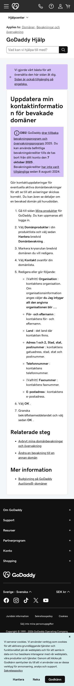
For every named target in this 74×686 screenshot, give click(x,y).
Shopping (9, 560)
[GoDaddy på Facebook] (6, 602)
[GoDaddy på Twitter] (36, 602)
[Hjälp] (51, 6)
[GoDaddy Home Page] (19, 575)
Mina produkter (46, 210)
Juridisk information (17, 616)
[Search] (63, 49)
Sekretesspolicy (43, 616)
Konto (7, 550)
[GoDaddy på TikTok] (26, 602)
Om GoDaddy (12, 509)
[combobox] (32, 50)
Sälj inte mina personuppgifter (37, 624)
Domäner (28, 27)
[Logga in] (60, 6)
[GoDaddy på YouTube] (46, 602)
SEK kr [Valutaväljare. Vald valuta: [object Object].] (63, 591)
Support (8, 520)
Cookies (63, 616)
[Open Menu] (4, 6)
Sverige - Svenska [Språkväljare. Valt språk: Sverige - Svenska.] (18, 591)
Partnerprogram (14, 540)
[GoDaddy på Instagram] (16, 602)
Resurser (9, 530)
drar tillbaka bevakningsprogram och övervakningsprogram (36, 138)
